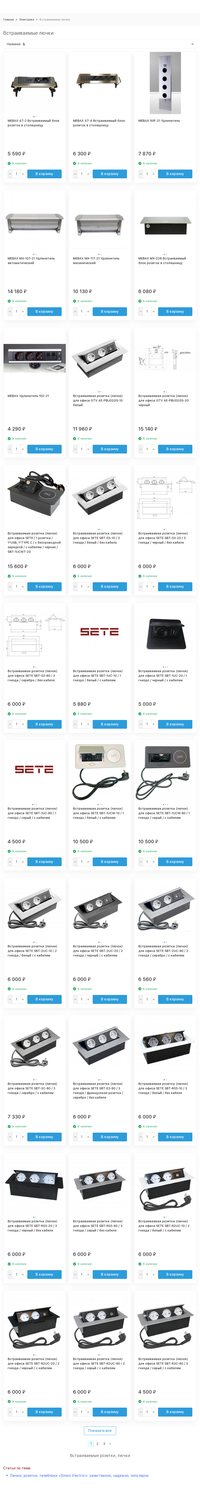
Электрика (26, 19)
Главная (8, 19)
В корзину (44, 174)
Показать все (100, 1431)
